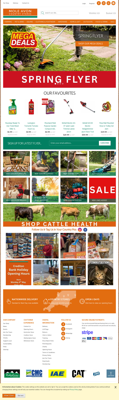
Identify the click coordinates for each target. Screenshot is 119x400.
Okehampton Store (30, 338)
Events (5, 329)
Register (92, 3)
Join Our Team (7, 332)
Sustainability (7, 344)
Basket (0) (111, 13)
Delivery (15, 3)
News (5, 326)
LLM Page (45, 329)
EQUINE (30, 22)
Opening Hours (28, 329)
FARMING (8, 22)
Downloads (46, 361)
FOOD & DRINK (102, 22)
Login (84, 3)
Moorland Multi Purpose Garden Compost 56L (50, 126)
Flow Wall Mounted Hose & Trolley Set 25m (106, 126)
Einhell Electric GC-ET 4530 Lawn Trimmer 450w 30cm (69, 127)
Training (45, 338)
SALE (112, 22)
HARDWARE (62, 22)
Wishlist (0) (94, 13)
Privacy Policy (46, 355)
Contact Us (25, 3)
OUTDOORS (88, 22)
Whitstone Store (29, 341)
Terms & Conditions (48, 352)
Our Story (6, 3)
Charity (5, 338)
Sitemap (5, 349)
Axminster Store (29, 332)
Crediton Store (28, 335)
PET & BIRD (19, 22)
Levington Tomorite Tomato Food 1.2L (31, 126)
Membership (7, 335)
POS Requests (46, 344)
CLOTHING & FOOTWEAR (45, 22)
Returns (44, 332)
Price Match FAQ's (48, 341)
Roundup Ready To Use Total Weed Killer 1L (12, 126)
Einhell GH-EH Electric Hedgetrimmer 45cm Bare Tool (88, 127)
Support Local (7, 341)
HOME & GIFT (75, 22)
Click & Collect (46, 335)
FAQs (5, 346)
